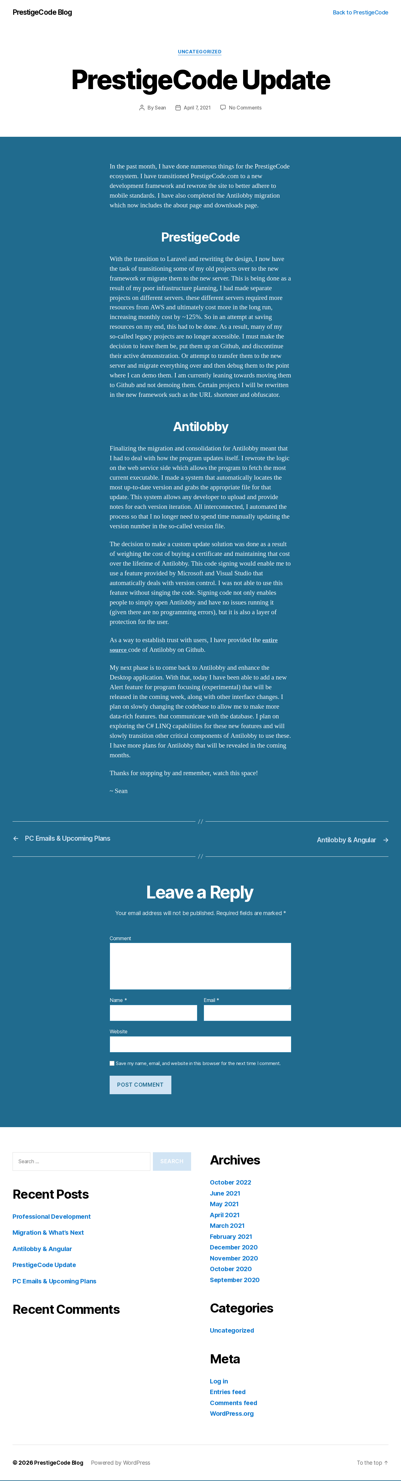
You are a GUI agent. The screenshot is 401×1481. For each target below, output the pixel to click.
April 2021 (226, 1215)
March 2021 (228, 1226)
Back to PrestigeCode (360, 12)
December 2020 (235, 1248)
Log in (219, 1382)
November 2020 (235, 1259)
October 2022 (231, 1183)
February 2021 (232, 1237)
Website (119, 1032)
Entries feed (229, 1392)
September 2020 (236, 1280)
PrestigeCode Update (47, 1266)
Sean (159, 109)
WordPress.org (234, 1414)
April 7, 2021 (197, 109)
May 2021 (225, 1204)
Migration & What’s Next (51, 1233)
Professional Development (54, 1217)
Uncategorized (200, 53)
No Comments (246, 109)
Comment (120, 939)
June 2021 (226, 1194)
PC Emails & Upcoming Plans (57, 1282)
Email (211, 1001)
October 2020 (232, 1269)
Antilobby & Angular (44, 1249)
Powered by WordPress (123, 1463)
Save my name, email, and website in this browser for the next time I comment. (198, 1064)
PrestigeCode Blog (45, 12)
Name (118, 1001)
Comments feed (235, 1403)
